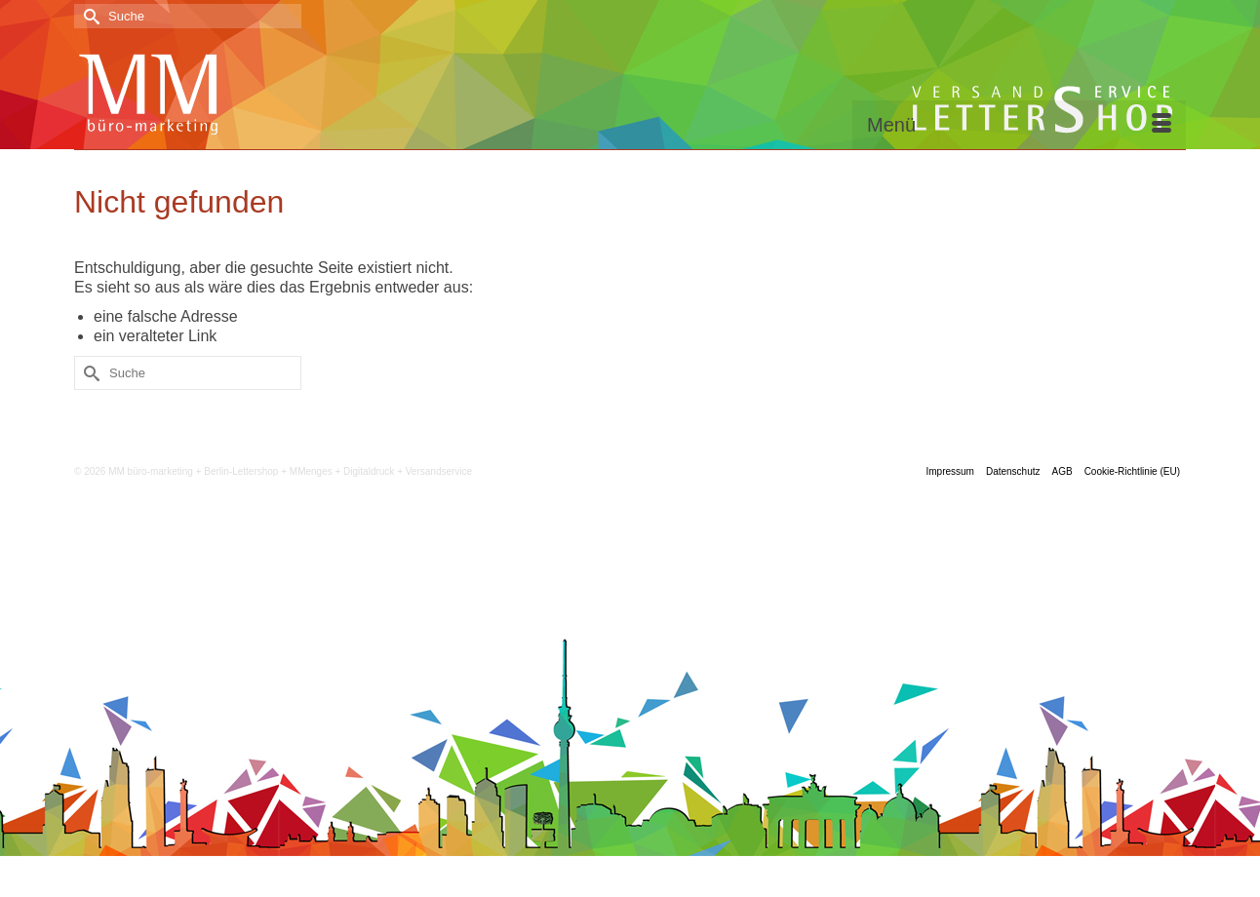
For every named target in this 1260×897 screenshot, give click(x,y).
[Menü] (1019, 124)
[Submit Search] (88, 16)
